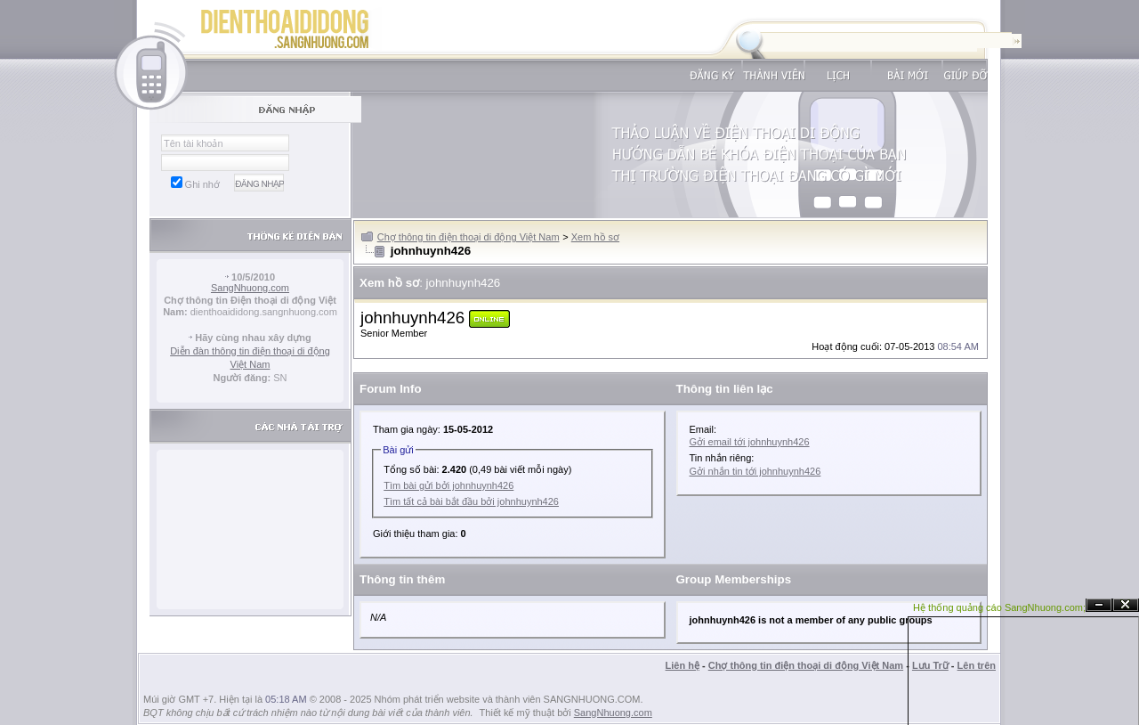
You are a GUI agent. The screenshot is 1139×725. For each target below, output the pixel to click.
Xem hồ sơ (595, 237)
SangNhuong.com (250, 287)
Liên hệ (682, 665)
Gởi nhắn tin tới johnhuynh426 (755, 471)
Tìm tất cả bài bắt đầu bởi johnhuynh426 (471, 501)
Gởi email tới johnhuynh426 (750, 441)
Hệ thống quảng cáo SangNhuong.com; (999, 607)
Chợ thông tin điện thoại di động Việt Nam (468, 237)
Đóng (1125, 605)
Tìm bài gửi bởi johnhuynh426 (448, 485)
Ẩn (1099, 605)
